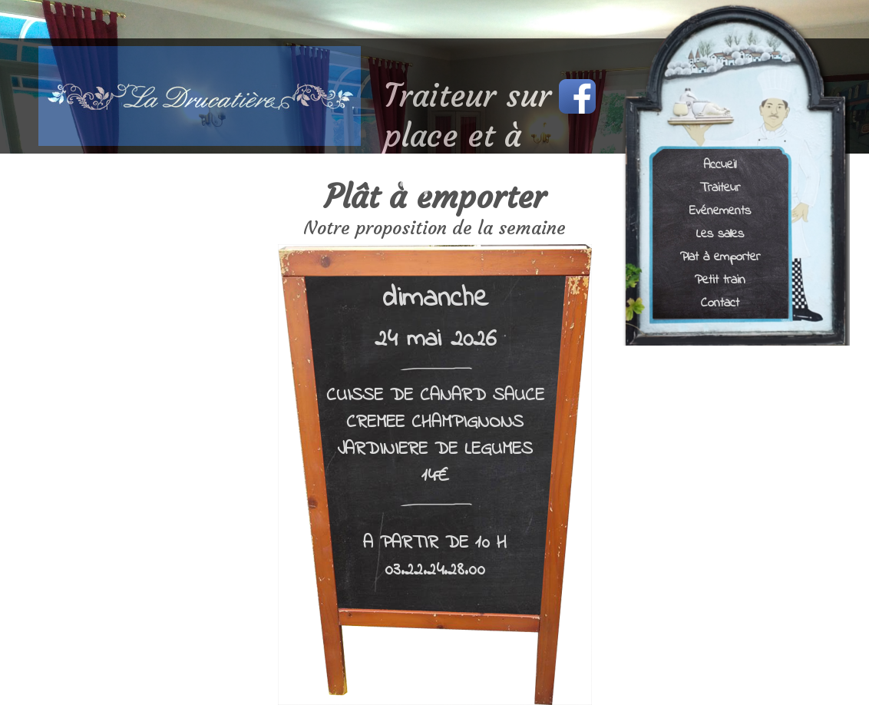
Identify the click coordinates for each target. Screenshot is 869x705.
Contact (720, 302)
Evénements (720, 210)
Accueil (719, 164)
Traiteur (720, 187)
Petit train (720, 279)
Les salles (720, 233)
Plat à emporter (720, 256)
